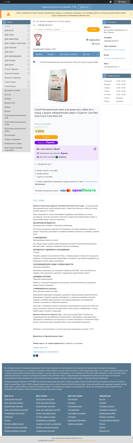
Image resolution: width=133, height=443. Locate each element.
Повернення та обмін (13, 143)
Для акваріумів (73, 410)
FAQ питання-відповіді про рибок (15, 129)
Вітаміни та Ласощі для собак (47, 427)
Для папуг (71, 403)
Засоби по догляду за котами (16, 427)
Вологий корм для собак (45, 406)
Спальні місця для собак (45, 431)
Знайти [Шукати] (93, 30)
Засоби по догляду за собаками (48, 424)
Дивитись (84, 7)
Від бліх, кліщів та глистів (14, 424)
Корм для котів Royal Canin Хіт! (16, 410)
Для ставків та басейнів (77, 413)
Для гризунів (73, 399)
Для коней (72, 417)
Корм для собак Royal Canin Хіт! (48, 410)
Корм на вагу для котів (13, 399)
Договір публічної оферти (109, 420)
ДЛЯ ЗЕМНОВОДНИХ (13, 56)
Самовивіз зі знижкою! (108, 410)
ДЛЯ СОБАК (9, 35)
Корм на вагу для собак (45, 399)
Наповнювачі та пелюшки (46, 420)
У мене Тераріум (11, 69)
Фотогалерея (10, 135)
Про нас (8, 94)
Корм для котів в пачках (14, 403)
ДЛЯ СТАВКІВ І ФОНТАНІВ (15, 43)
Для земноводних (75, 406)
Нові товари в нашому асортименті (13, 148)
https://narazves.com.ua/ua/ (114, 49)
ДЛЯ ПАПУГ (9, 52)
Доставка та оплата (12, 90)
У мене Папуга (10, 82)
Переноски (9, 417)
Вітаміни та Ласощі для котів (15, 431)
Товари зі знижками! (13, 139)
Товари (7, 26)
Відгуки (7, 111)
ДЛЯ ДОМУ (9, 65)
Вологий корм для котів (14, 406)
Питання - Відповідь (107, 417)
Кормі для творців (12, 73)
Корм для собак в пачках (45, 403)
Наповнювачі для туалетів (15, 413)
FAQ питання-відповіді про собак (15, 123)
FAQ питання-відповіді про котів (15, 116)
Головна (39, 54)
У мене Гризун (10, 86)
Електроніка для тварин (77, 420)
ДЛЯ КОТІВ (9, 30)
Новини (7, 107)
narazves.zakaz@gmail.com (114, 58)
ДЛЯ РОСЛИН (10, 60)
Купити (46, 137)
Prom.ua (79, 438)
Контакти (8, 99)
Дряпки (7, 420)
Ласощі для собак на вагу (46, 413)
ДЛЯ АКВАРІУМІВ (11, 39)
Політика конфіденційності (85, 440)
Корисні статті (10, 103)
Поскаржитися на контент (65, 440)
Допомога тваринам (13, 77)
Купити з (46, 142)
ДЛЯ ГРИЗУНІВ (10, 47)
